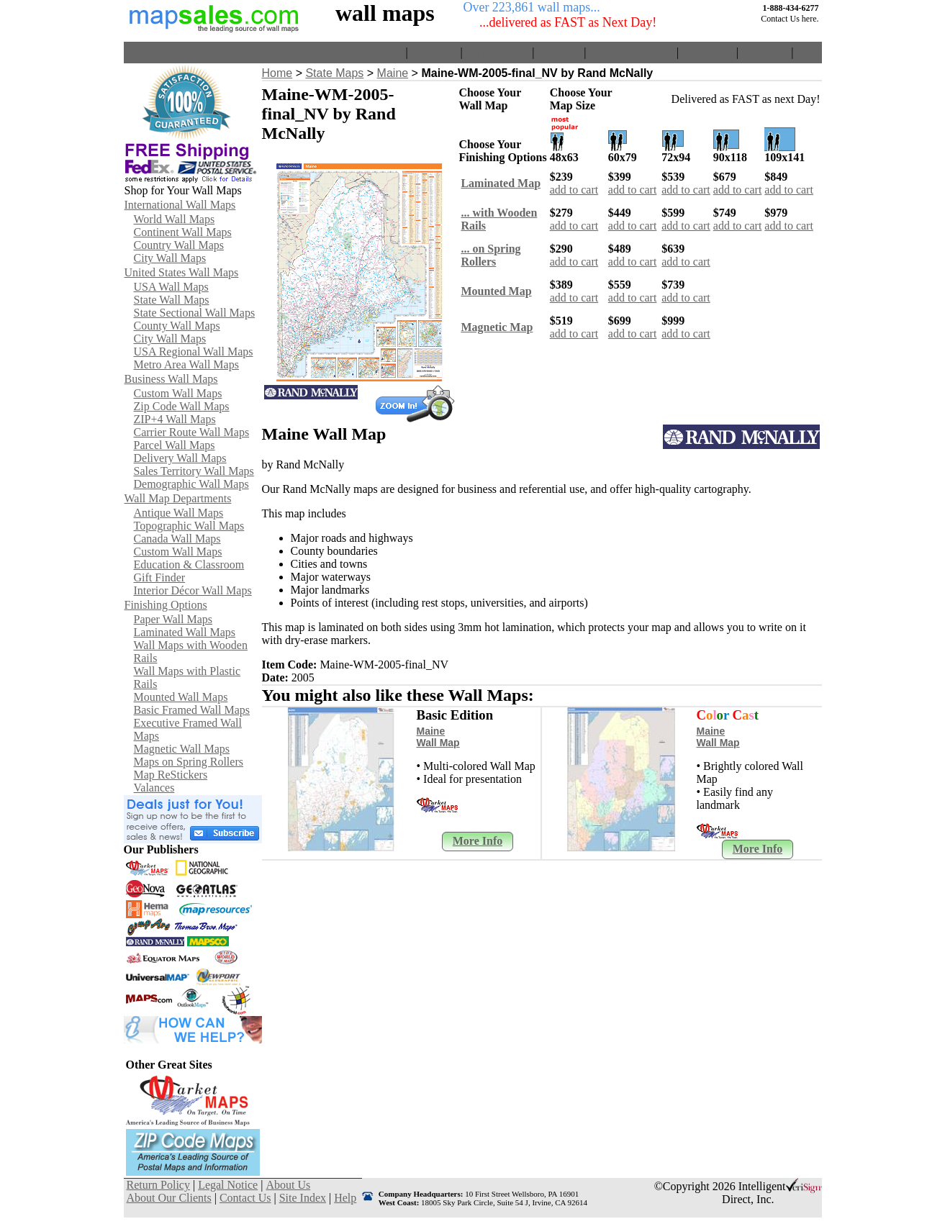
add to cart (574, 189)
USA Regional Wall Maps (193, 351)
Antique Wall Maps (179, 513)
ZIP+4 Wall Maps (175, 419)
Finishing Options (166, 605)
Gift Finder (160, 577)
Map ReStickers (171, 775)
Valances (154, 787)
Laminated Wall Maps (185, 632)
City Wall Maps (170, 258)
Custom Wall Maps (178, 393)
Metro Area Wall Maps (186, 364)
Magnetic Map (497, 327)
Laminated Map (501, 183)
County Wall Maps (177, 325)
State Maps (334, 73)
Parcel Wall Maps (174, 445)
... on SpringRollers (490, 255)
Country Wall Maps (179, 245)
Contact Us (707, 52)
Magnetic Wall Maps (182, 749)
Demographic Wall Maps (191, 484)
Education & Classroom (189, 564)
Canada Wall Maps (177, 538)
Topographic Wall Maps (189, 526)
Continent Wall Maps (183, 232)
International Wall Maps (180, 205)
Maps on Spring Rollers (188, 762)
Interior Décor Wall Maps (193, 590)
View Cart (433, 52)
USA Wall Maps (171, 287)
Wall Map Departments (178, 498)
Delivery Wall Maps (180, 458)
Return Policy (497, 52)
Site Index (764, 52)
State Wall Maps (171, 300)
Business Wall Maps (171, 379)
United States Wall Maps (182, 272)
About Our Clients (631, 52)
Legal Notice (228, 1185)
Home (388, 52)
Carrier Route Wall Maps (192, 432)
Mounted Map (496, 291)
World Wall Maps (174, 219)
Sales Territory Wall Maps (194, 471)
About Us (559, 52)
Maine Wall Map (438, 736)
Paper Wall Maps (173, 619)
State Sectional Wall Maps (195, 313)
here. (810, 19)
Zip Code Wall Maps (182, 406)
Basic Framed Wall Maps (192, 710)
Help (807, 52)
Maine (393, 73)
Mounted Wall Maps (181, 697)
